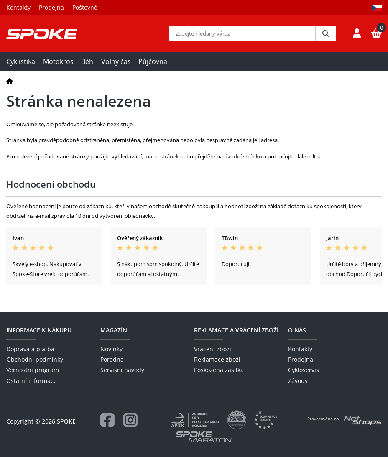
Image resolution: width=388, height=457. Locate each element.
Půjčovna (152, 61)
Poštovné (84, 7)
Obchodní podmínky (34, 359)
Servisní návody (122, 370)
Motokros (58, 61)
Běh (87, 61)
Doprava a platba (30, 349)
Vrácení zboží (212, 349)
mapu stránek (161, 156)
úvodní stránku (243, 156)
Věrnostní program (32, 370)
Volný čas (116, 61)
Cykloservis (303, 370)
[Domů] (9, 81)
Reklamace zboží (217, 359)
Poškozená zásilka (219, 370)
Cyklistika (20, 61)
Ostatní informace (31, 381)
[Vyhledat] (325, 33)
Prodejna (51, 7)
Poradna (112, 359)
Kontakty (18, 7)
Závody (298, 381)
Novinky (111, 349)
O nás (297, 330)
